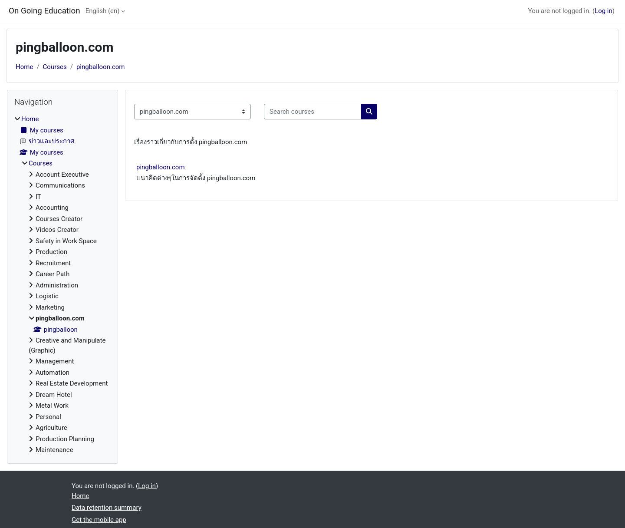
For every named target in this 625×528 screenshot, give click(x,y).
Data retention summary (106, 508)
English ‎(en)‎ (103, 11)
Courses (55, 67)
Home (24, 67)
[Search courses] (313, 112)
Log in (603, 11)
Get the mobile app (99, 520)
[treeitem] (62, 284)
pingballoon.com (100, 67)
